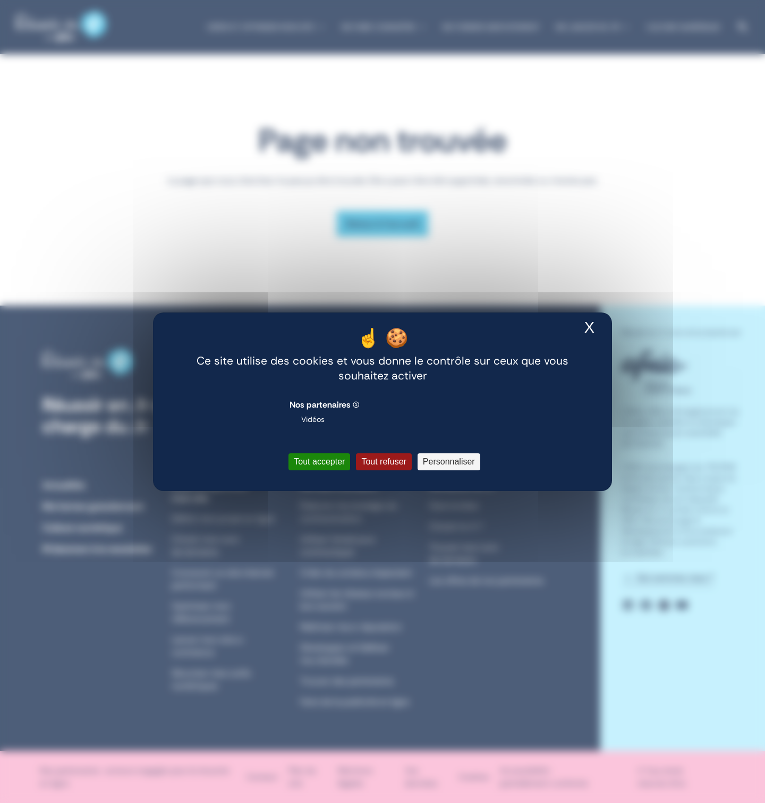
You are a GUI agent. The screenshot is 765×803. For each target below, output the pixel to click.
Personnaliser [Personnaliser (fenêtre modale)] (449, 461)
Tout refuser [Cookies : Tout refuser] (383, 461)
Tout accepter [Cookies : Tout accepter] (319, 461)
